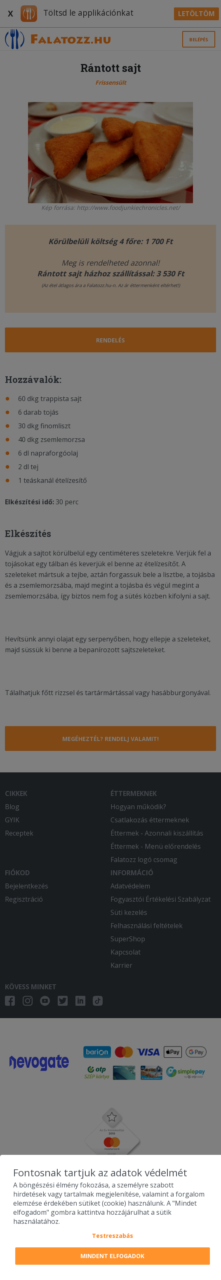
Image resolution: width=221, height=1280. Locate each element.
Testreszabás (112, 1236)
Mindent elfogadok (112, 1256)
